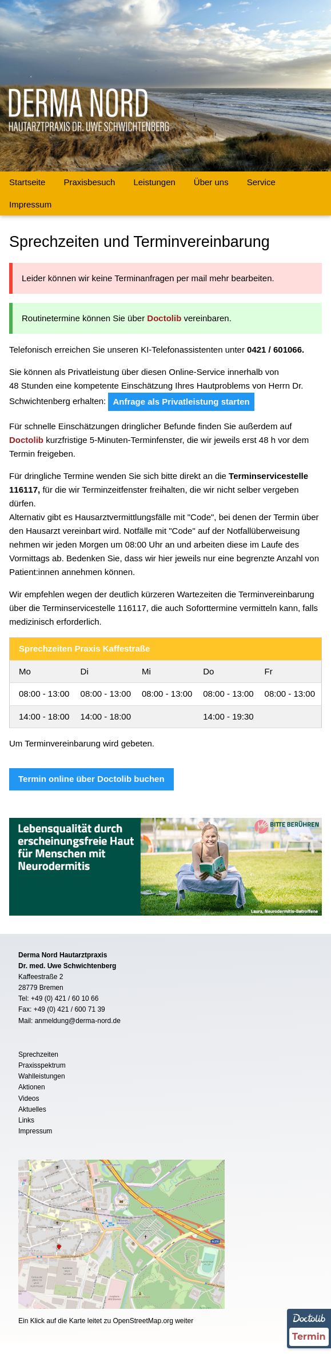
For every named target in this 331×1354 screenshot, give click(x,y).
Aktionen (31, 1087)
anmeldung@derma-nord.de (78, 1021)
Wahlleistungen (41, 1076)
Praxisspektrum (42, 1065)
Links (26, 1120)
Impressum (30, 204)
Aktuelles (32, 1109)
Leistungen (154, 182)
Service (261, 182)
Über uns (211, 182)
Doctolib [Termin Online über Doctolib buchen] (164, 318)
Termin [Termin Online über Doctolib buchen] (309, 1336)
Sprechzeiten (38, 1055)
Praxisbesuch (89, 182)
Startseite (27, 182)
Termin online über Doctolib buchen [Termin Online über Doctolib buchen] (91, 779)
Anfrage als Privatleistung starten (181, 401)
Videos (28, 1099)
